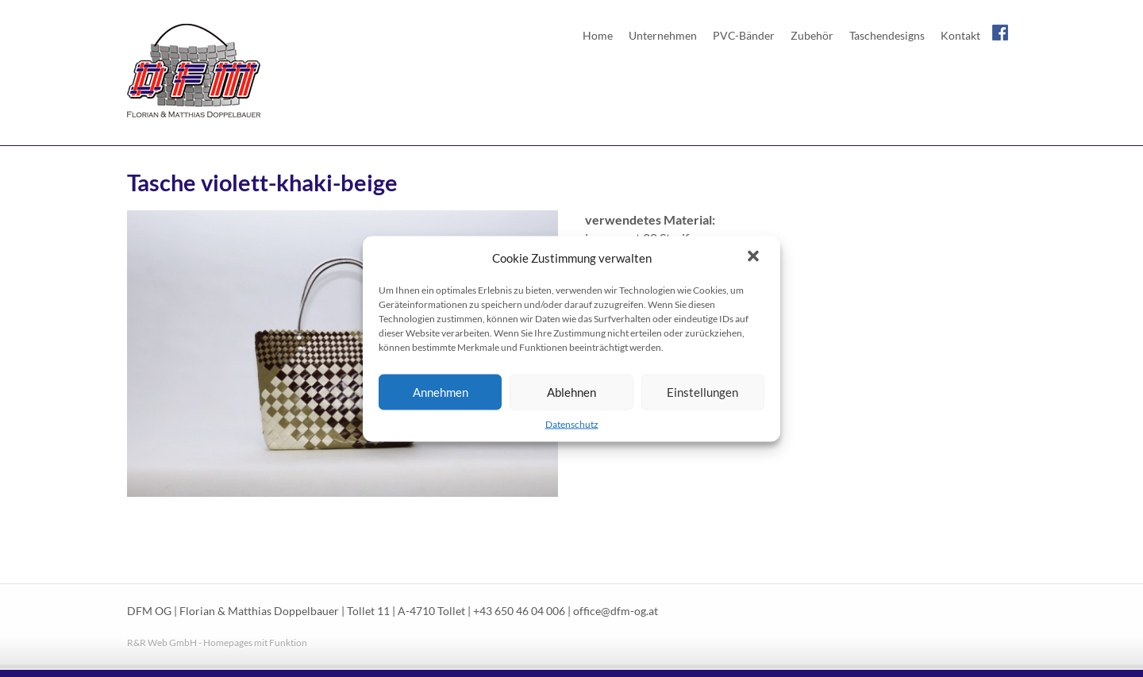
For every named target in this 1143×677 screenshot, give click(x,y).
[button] (754, 257)
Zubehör (812, 35)
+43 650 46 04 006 (519, 611)
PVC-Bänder (744, 35)
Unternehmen (663, 35)
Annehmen (440, 392)
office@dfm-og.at (615, 611)
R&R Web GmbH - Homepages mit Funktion (217, 642)
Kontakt (960, 35)
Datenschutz (571, 423)
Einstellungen (702, 392)
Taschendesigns (887, 35)
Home (598, 35)
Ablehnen (571, 392)
